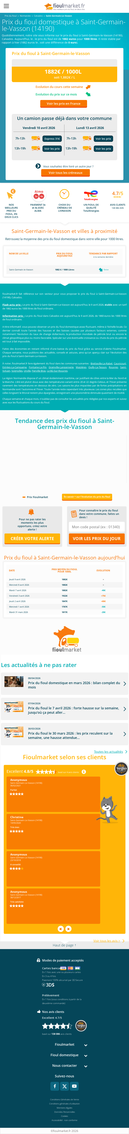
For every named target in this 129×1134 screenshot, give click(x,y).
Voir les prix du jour (97, 538)
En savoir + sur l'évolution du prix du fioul (87, 496)
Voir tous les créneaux (65, 172)
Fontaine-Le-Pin (37, 367)
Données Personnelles (64, 1111)
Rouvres (113, 367)
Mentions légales (64, 1107)
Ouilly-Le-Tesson (97, 367)
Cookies (64, 1116)
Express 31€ (52, 138)
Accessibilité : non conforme (64, 1120)
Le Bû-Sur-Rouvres (57, 370)
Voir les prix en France (64, 103)
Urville (27, 370)
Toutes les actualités (108, 751)
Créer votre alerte (32, 538)
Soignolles (17, 370)
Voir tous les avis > (106, 940)
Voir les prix (52, 148)
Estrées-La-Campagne (14, 367)
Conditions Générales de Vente (64, 1099)
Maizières (81, 367)
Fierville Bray (39, 370)
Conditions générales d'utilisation (64, 1103)
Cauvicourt (120, 363)
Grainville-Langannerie (61, 367)
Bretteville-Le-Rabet (102, 363)
